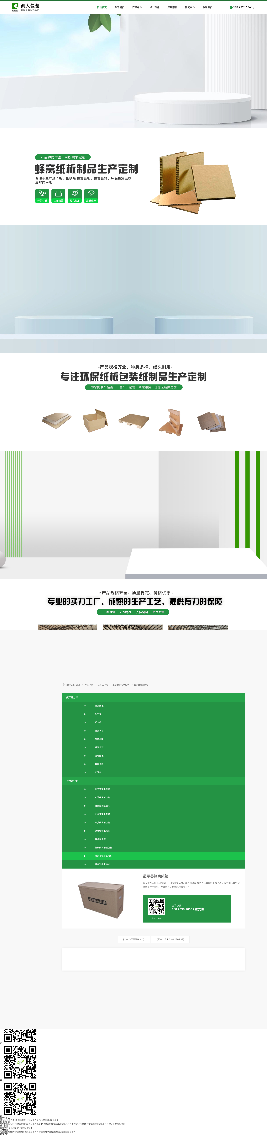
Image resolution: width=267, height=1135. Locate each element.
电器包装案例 (54, 1131)
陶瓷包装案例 (18, 1131)
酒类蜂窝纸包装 (102, 830)
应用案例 (172, 7)
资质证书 (29, 1128)
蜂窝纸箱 (99, 739)
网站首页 (102, 7)
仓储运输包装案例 (67, 1131)
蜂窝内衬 (99, 730)
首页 (78, 684)
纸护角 (98, 714)
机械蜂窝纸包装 (102, 814)
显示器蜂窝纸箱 (141, 684)
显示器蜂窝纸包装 (121, 684)
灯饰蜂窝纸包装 (102, 789)
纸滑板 (98, 772)
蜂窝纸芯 (99, 747)
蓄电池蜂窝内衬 (102, 864)
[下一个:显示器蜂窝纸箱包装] (170, 939)
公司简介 (4, 1128)
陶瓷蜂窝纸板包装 (103, 847)
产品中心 (137, 7)
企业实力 (21, 1128)
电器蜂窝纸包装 (102, 797)
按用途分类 (102, 684)
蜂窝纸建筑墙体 (102, 805)
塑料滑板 (99, 764)
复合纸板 (99, 755)
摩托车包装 (100, 839)
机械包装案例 (42, 1131)
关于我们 (119, 7)
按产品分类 (72, 697)
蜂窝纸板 (99, 705)
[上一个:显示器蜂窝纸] (133, 939)
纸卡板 (98, 722)
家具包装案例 (30, 1131)
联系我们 (207, 7)
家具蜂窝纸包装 (102, 822)
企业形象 (155, 7)
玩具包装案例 (6, 1131)
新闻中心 (190, 7)
